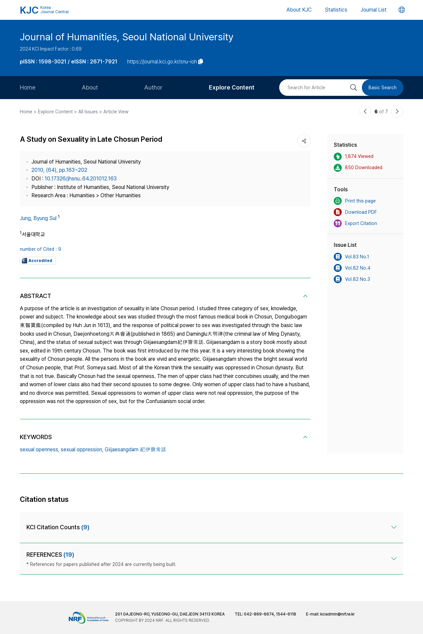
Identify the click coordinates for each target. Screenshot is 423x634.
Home (27, 87)
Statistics (336, 10)
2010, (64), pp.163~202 (59, 170)
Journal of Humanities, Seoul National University (127, 37)
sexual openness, (39, 449)
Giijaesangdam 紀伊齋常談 (135, 449)
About (90, 87)
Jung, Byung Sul (38, 218)
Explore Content (231, 87)
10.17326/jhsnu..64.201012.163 (81, 178)
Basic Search (382, 87)
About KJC (299, 10)
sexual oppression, (82, 449)
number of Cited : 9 (40, 249)
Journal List (374, 10)
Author (153, 87)
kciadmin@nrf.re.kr (337, 614)
